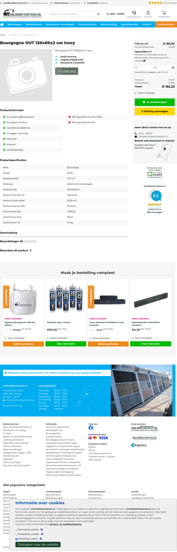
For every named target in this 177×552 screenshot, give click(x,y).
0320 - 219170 (115, 14)
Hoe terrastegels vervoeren (60, 459)
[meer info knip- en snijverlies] (144, 60)
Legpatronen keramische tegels (63, 446)
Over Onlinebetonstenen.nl (17, 427)
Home (2, 35)
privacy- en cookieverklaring (65, 524)
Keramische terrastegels (60, 24)
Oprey (91, 450)
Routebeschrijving (13, 405)
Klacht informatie (12, 446)
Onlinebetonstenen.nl (100, 453)
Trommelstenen (87, 24)
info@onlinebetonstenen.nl (151, 136)
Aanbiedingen (138, 494)
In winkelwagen (154, 102)
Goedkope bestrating (142, 498)
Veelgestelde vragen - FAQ (17, 452)
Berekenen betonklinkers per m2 (63, 465)
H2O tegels (9, 501)
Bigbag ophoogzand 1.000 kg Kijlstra (20, 323)
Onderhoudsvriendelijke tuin (61, 455)
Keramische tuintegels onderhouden (65, 449)
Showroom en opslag (14, 430)
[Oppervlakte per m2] (154, 67)
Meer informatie (66, 343)
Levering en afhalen (13, 439)
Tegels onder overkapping (60, 472)
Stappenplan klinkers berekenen (63, 462)
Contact (146, 24)
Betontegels (15, 24)
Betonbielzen (95, 494)
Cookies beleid (53, 436)
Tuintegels (8, 526)
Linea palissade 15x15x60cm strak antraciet (106, 323)
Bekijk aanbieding (23, 344)
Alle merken (94, 459)
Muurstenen (95, 498)
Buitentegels (10, 498)
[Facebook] (90, 427)
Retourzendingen (12, 449)
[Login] (148, 15)
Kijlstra (34, 3)
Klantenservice (11, 455)
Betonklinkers (34, 24)
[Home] (22, 12)
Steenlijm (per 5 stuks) (58, 322)
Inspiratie (8, 459)
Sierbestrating (108, 24)
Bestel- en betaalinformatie (17, 436)
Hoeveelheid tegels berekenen (62, 468)
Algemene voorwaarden (16, 443)
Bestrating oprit (54, 498)
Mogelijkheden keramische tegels (64, 452)
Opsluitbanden (129, 24)
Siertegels (8, 514)
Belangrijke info (54, 430)
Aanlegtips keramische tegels (61, 443)
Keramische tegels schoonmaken (63, 475)
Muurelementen (96, 491)
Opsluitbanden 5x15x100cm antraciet (146, 323)
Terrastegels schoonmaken (60, 439)
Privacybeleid (53, 433)
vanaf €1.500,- (67, 3)
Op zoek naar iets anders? (17, 465)
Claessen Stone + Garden (101, 456)
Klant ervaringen (12, 462)
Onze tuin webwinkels (57, 427)
